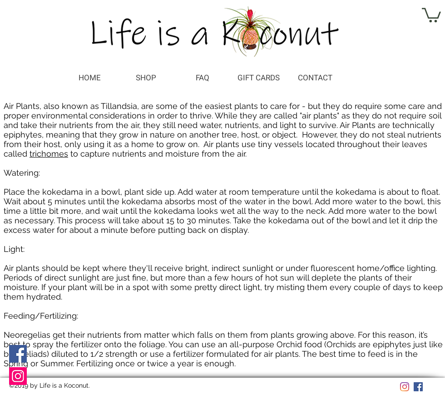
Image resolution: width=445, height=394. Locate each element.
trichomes (49, 153)
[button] (431, 14)
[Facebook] (18, 354)
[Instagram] (18, 376)
